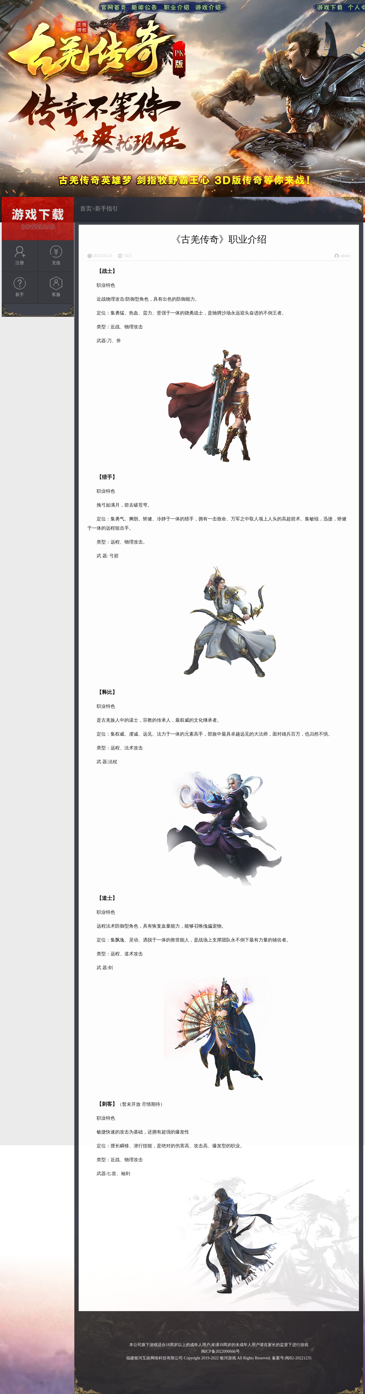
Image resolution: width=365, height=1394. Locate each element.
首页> (87, 208)
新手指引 (106, 208)
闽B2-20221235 (298, 1358)
